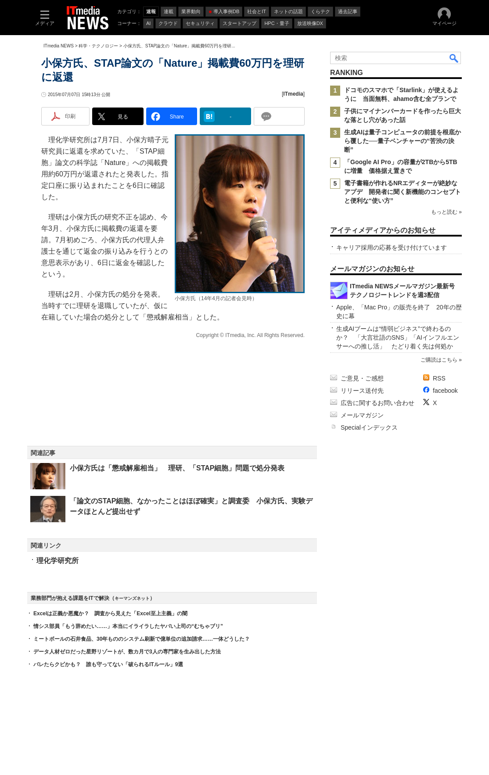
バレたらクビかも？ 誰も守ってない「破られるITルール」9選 (108, 664)
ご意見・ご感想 (362, 378)
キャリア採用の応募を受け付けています (391, 247)
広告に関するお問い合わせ (377, 402)
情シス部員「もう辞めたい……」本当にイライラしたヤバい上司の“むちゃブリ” (128, 626)
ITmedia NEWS (58, 45)
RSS (439, 378)
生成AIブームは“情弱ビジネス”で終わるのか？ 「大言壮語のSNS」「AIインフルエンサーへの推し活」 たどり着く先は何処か (397, 337)
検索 (454, 58)
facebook (445, 390)
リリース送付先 (362, 390)
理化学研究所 (57, 560)
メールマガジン (362, 415)
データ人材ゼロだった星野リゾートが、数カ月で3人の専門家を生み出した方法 (127, 652)
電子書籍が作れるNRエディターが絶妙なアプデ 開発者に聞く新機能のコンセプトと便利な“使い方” (402, 191)
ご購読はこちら (439, 360)
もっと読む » (446, 212)
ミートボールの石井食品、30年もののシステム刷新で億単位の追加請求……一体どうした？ (141, 639)
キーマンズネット (132, 598)
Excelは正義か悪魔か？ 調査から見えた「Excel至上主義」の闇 (110, 613)
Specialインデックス (369, 427)
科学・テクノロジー (98, 45)
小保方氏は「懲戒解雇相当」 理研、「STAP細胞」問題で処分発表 (177, 468)
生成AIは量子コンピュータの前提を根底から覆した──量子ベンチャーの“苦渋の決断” (402, 141)
